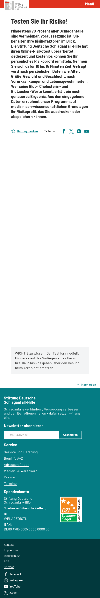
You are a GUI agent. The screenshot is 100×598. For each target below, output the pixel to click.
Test (50, 241)
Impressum (11, 550)
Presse (9, 477)
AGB (6, 561)
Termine (10, 483)
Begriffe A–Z (13, 458)
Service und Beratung (21, 452)
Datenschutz (12, 555)
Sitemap (9, 567)
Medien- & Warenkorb (20, 471)
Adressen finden (16, 464)
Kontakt (9, 544)
